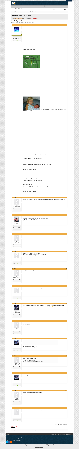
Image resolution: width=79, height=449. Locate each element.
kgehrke (16, 328)
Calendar (38, 6)
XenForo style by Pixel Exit (22, 437)
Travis (16, 205)
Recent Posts (20, 8)
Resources (29, 6)
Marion (19, 227)
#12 (66, 373)
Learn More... (41, 447)
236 (19, 331)
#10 (66, 338)
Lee (16, 276)
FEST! (43, 6)
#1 (66, 25)
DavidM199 (17, 311)
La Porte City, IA (17, 38)
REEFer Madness (17, 241)
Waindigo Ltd (20, 440)
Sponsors (52, 6)
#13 (66, 390)
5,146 (19, 225)
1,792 (19, 296)
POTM (34, 6)
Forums (20, 6)
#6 (66, 268)
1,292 (19, 279)
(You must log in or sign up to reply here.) (61, 424)
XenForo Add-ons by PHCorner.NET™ (11, 437)
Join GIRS (46, 6)
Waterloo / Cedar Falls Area (20, 22)
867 (19, 244)
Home (13, 6)
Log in (67, 0)
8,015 (19, 37)
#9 (66, 320)
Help (16, 6)
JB (16, 222)
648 (19, 208)
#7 (66, 286)
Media (25, 6)
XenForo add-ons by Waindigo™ (11, 440)
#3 (66, 214)
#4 (66, 233)
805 (19, 314)
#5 (66, 251)
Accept (37, 447)
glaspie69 (16, 293)
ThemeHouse (20, 438)
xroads (28, 22)
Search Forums (15, 8)
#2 (66, 197)
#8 (66, 303)
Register (70, 0)
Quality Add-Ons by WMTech (16, 437)
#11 (66, 355)
